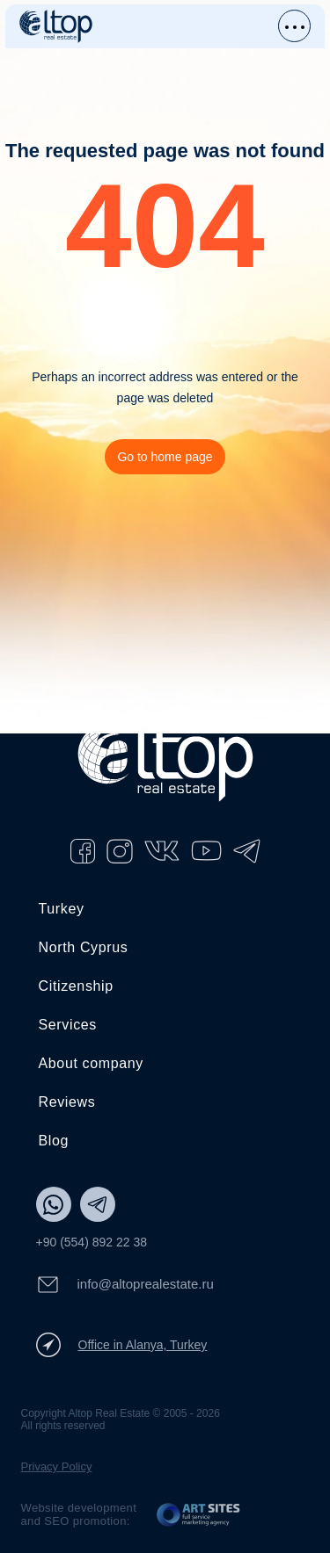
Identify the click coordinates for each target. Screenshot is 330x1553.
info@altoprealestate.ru (125, 1284)
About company (91, 1063)
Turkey (61, 908)
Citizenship (76, 986)
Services (68, 1024)
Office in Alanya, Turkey (122, 1345)
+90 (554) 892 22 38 (92, 1242)
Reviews (67, 1101)
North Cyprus (83, 947)
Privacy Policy (56, 1466)
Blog (54, 1140)
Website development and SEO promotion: (79, 1514)
